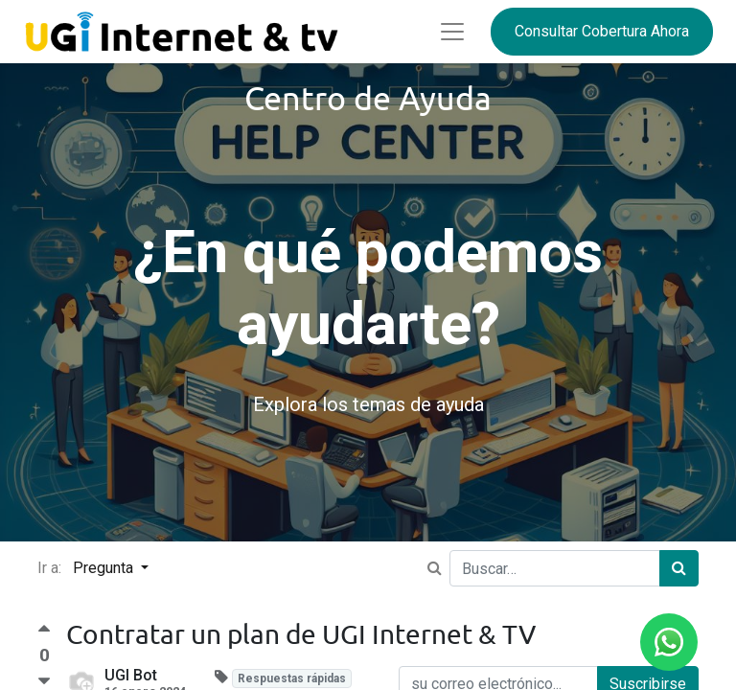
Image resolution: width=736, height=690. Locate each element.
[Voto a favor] (44, 634)
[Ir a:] (434, 568)
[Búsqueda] (679, 568)
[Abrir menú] (452, 31)
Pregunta (105, 568)
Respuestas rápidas (292, 678)
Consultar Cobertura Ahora (602, 31)
